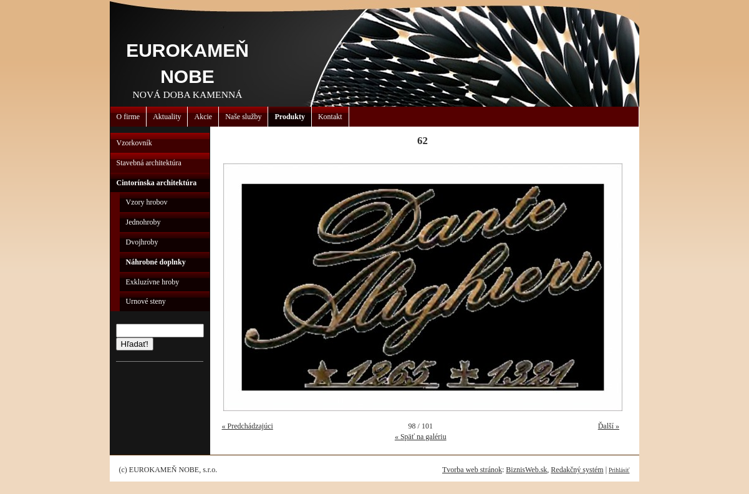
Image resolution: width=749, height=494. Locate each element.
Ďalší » (608, 426)
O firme (128, 116)
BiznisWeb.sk (526, 469)
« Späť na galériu (421, 436)
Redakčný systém (577, 469)
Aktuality (167, 116)
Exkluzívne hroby (153, 282)
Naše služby (243, 116)
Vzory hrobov (147, 202)
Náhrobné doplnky (156, 262)
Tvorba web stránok (472, 469)
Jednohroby (143, 222)
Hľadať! (134, 344)
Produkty (289, 116)
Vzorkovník (134, 142)
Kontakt (330, 116)
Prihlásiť (619, 470)
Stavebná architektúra (149, 162)
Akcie (203, 116)
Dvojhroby (142, 242)
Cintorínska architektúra (157, 182)
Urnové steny (146, 301)
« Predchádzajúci (247, 426)
